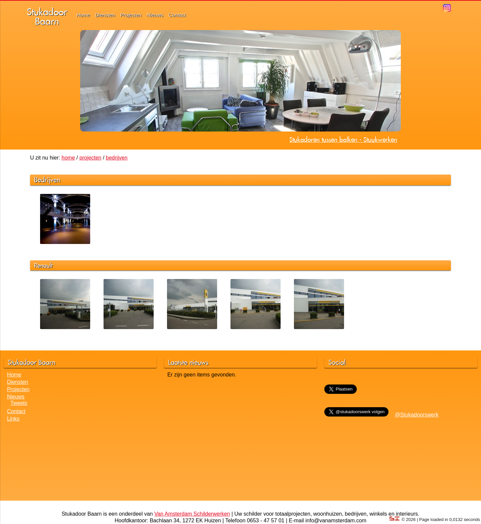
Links (13, 419)
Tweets (18, 403)
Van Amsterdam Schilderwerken (192, 514)
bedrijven (117, 158)
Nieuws (155, 15)
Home (83, 15)
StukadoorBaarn (47, 16)
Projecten (130, 15)
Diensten (105, 15)
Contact (177, 15)
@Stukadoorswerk (417, 415)
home (68, 158)
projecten (90, 158)
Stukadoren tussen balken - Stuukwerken (343, 139)
